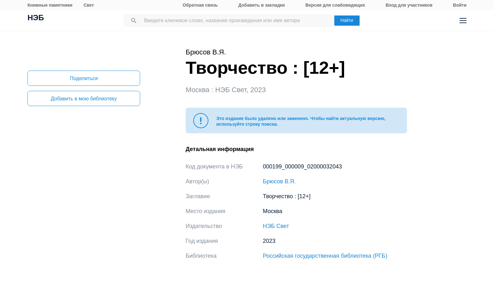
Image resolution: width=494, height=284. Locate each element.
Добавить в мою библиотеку (84, 98)
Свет (88, 5)
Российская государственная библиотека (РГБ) (325, 256)
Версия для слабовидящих (335, 5)
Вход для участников (409, 5)
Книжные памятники (50, 5)
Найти (347, 20)
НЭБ (36, 18)
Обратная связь (200, 5)
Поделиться (84, 78)
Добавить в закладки (261, 5)
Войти (459, 5)
